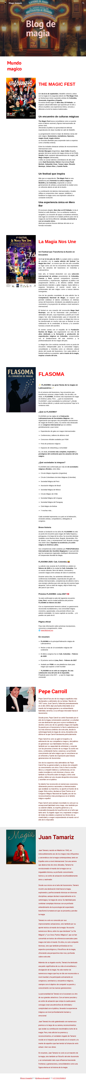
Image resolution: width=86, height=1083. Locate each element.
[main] (46, 28)
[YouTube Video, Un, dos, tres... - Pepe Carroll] (21, 723)
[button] (83, 3)
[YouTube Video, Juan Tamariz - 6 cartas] (21, 876)
